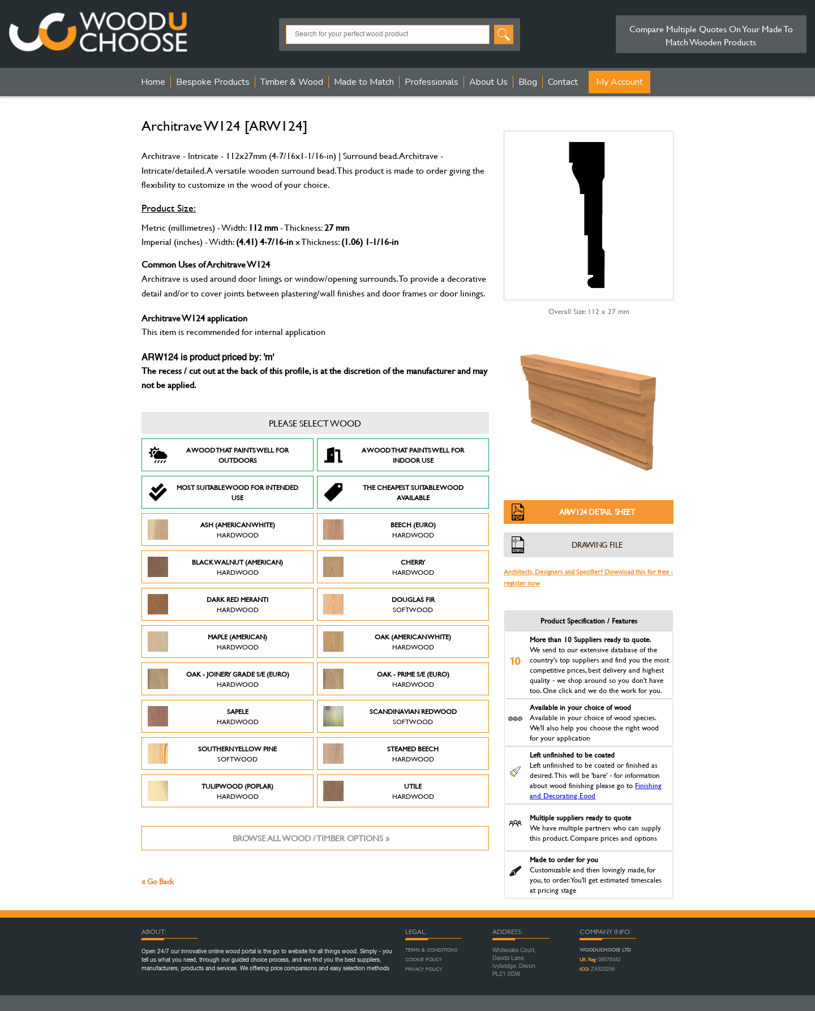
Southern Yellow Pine (212, 753)
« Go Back (157, 881)
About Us (488, 82)
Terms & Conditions (431, 950)
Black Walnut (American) (215, 567)
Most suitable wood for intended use (223, 492)
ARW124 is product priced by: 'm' (207, 358)
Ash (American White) (211, 529)
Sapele (203, 716)
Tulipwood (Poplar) (210, 791)
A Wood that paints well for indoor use (393, 455)
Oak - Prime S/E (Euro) (386, 679)
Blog (527, 82)
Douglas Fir (379, 604)
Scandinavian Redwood (390, 716)
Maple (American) (207, 641)
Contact (563, 82)
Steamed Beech (381, 753)
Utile (378, 791)
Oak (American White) (387, 641)
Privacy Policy (423, 969)
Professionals (431, 82)
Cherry (378, 567)
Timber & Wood (291, 82)
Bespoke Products (213, 82)
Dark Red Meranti (208, 604)
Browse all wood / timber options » (311, 838)
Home (153, 82)
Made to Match (364, 82)
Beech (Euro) (379, 529)
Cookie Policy (423, 959)
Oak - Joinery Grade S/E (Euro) (218, 679)
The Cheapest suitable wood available (393, 492)
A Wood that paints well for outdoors (218, 455)
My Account (619, 82)
